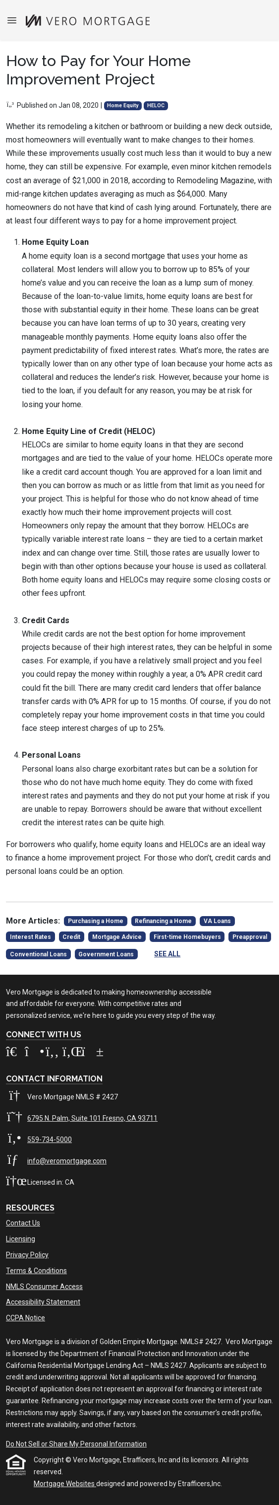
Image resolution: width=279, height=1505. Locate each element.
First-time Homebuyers (187, 936)
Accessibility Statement (43, 1302)
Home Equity (122, 105)
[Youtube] (90, 1054)
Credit (71, 936)
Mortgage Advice (117, 936)
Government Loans (106, 954)
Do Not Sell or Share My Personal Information (76, 1444)
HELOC (156, 105)
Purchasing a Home (95, 921)
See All (167, 954)
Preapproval (249, 936)
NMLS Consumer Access (44, 1286)
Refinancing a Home (163, 921)
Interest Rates (30, 936)
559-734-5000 (49, 1140)
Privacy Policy (27, 1255)
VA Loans (217, 921)
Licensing (20, 1239)
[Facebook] (53, 1054)
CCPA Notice (25, 1318)
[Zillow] (15, 1054)
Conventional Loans (38, 954)
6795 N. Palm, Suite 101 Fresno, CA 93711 (92, 1118)
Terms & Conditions (36, 1271)
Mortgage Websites (65, 1484)
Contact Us (23, 1223)
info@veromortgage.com (67, 1161)
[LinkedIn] (71, 1054)
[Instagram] (34, 1054)
